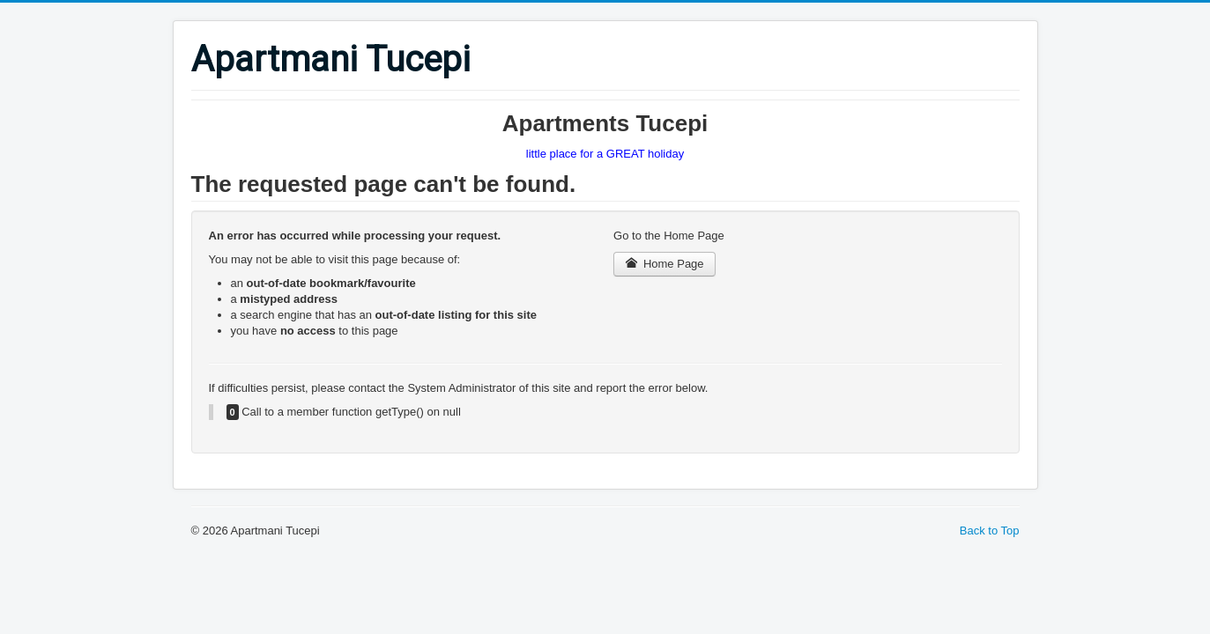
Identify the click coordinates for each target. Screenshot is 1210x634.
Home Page (664, 263)
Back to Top (990, 530)
